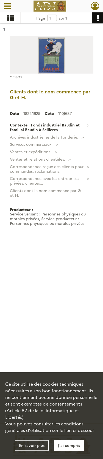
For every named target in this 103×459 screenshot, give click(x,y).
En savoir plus (31, 445)
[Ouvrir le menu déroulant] (7, 6)
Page (40, 18)
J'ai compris (69, 445)
